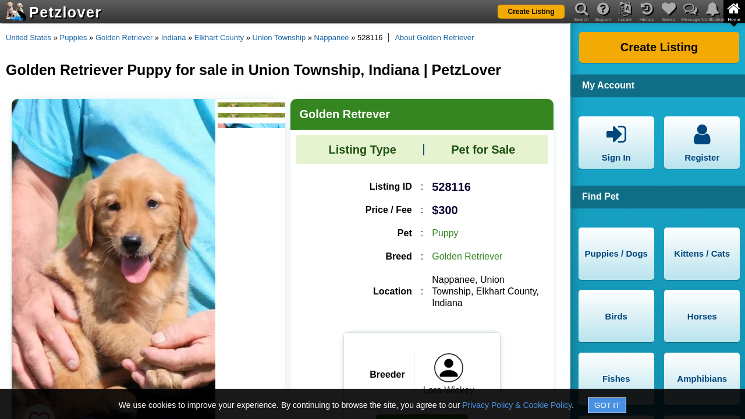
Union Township (279, 37)
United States (28, 37)
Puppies (73, 37)
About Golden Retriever (434, 37)
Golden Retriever (123, 37)
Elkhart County (219, 37)
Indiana (173, 37)
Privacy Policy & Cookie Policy (517, 405)
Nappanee (331, 37)
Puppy (445, 233)
